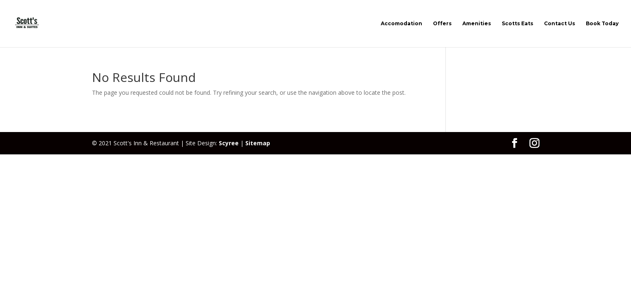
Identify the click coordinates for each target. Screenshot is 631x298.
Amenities (476, 23)
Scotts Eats (517, 23)
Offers (442, 23)
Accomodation (401, 23)
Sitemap (257, 143)
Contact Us (559, 23)
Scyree (229, 143)
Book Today (602, 23)
